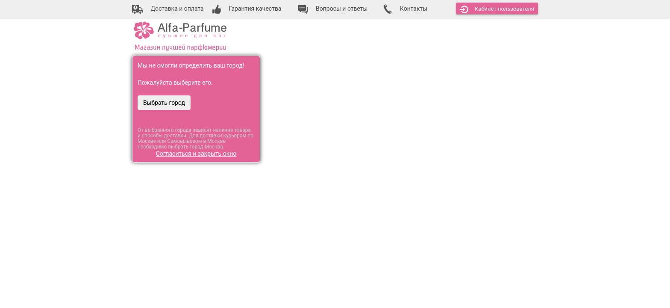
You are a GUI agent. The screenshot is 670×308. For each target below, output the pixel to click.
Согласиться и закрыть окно (196, 153)
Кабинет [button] (497, 9)
